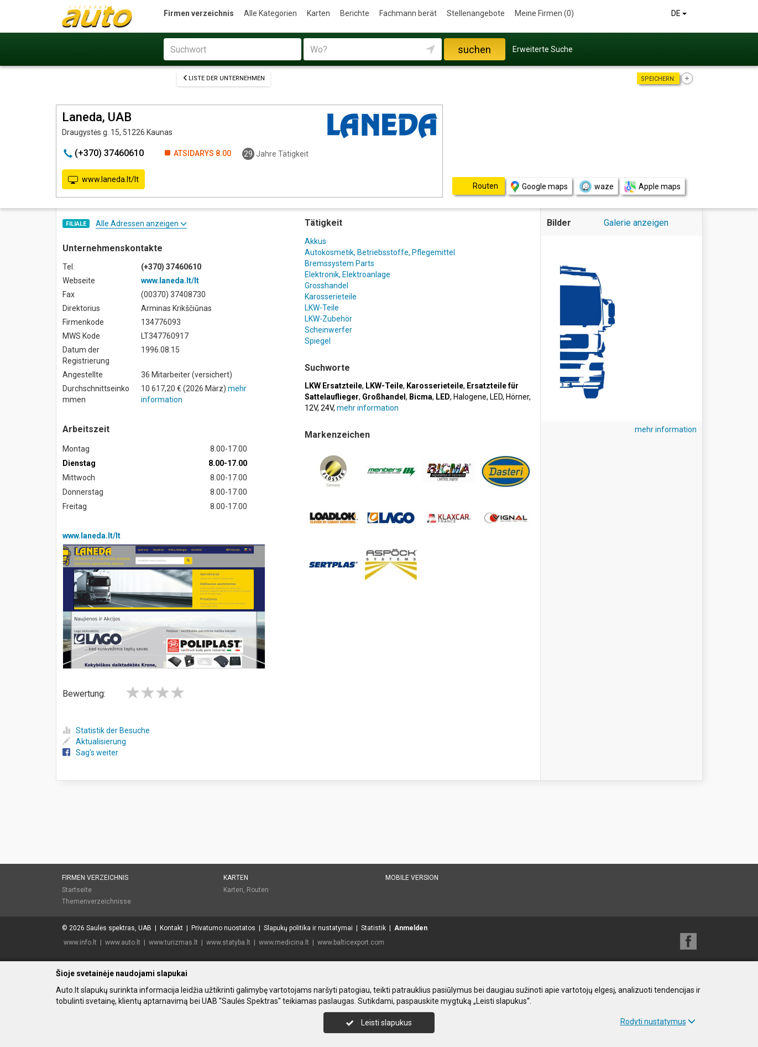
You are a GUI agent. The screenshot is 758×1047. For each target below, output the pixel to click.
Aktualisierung (94, 741)
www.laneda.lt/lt (103, 180)
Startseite (77, 890)
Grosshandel (326, 285)
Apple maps (652, 187)
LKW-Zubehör (328, 318)
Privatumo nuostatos (223, 928)
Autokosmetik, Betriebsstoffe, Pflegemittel (380, 252)
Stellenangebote (476, 13)
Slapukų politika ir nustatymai (308, 928)
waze (596, 186)
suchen (474, 49)
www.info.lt (80, 942)
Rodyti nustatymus (658, 1021)
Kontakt (171, 928)
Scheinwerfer (328, 329)
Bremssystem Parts (339, 263)
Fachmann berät (408, 13)
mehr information (368, 407)
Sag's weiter (90, 752)
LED (496, 396)
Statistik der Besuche (106, 730)
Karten (318, 13)
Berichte (354, 13)
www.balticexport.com (350, 942)
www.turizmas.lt (173, 942)
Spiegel (318, 340)
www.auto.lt (122, 942)
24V (327, 407)
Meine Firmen (544, 13)
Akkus (315, 241)
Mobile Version (411, 878)
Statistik (373, 928)
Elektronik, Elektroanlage (347, 274)
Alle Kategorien (270, 13)
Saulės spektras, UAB (118, 928)
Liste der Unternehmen (223, 78)
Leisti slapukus (378, 1022)
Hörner (517, 396)
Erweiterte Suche (543, 49)
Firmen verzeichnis (199, 13)
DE (679, 13)
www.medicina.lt (284, 942)
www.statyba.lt (228, 942)
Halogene (470, 396)
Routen (258, 890)
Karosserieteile (331, 296)
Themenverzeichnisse (96, 901)
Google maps (539, 187)
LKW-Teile (322, 307)
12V (311, 407)
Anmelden (410, 928)
